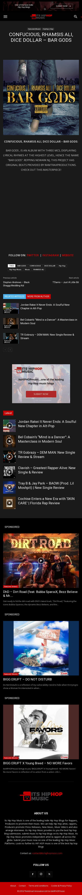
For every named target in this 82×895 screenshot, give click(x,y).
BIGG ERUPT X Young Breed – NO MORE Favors (37, 763)
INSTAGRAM (50, 255)
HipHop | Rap (48, 29)
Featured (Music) (34, 29)
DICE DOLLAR (49, 266)
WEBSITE (68, 255)
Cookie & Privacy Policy (61, 885)
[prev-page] (5, 350)
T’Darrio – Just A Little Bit (66, 282)
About (13, 885)
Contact (22, 885)
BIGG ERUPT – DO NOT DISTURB (27, 679)
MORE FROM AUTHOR (38, 296)
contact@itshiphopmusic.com (47, 853)
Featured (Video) (10, 586)
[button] (5, 16)
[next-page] (10, 350)
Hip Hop (62, 266)
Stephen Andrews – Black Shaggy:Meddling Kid (16, 284)
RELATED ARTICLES (14, 296)
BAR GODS (21, 266)
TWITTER (33, 255)
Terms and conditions (38, 885)
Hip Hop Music (15, 269)
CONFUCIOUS (35, 266)
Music (27, 269)
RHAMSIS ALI (38, 269)
